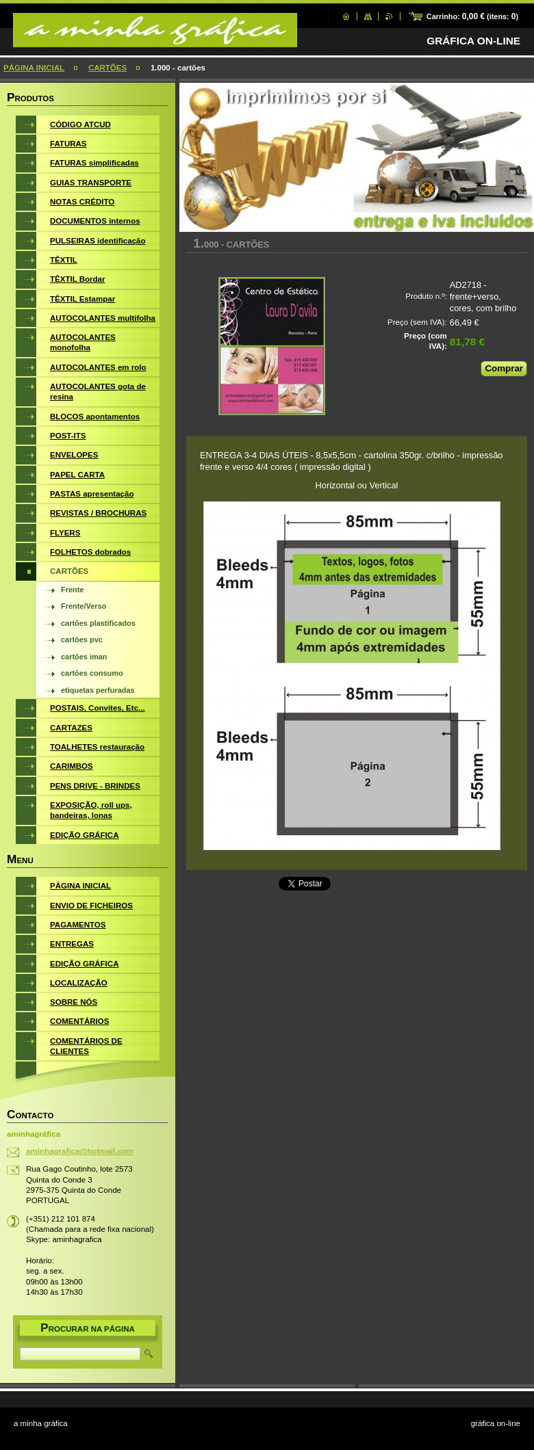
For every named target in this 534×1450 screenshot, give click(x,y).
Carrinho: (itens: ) (472, 16)
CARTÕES (107, 68)
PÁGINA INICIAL (33, 68)
